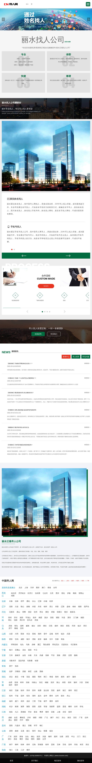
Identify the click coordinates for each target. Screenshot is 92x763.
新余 (35, 712)
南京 (11, 690)
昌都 (24, 671)
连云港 (46, 690)
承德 (53, 612)
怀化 (81, 706)
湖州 (34, 696)
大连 (16, 606)
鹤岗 (74, 593)
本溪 (34, 606)
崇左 (87, 744)
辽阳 (62, 606)
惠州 (55, 736)
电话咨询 (46, 286)
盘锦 (68, 606)
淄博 (21, 626)
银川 (11, 650)
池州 (10, 685)
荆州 (57, 677)
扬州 (58, 690)
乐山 (63, 717)
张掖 (47, 655)
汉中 (51, 639)
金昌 (24, 655)
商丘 (10, 620)
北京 (62, 580)
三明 (34, 701)
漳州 (22, 701)
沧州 (35, 612)
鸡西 (12, 596)
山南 (35, 671)
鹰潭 (41, 712)
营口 (51, 606)
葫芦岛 (86, 606)
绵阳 (40, 717)
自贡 (15, 717)
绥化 (63, 593)
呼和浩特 (14, 644)
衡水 (66, 612)
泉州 (57, 701)
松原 (51, 601)
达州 (86, 717)
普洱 (34, 731)
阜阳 (64, 682)
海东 (16, 666)
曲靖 (16, 731)
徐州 (22, 690)
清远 (27, 739)
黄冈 (62, 677)
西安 (11, 639)
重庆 (37, 587)
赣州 (47, 712)
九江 (16, 712)
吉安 (64, 712)
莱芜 (67, 626)
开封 (15, 617)
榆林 (45, 639)
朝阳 (80, 606)
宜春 (53, 712)
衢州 (51, 696)
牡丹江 (30, 593)
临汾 (62, 634)
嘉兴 (39, 696)
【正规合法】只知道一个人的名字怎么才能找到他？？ (21, 378)
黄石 (16, 677)
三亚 (16, 750)
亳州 (16, 685)
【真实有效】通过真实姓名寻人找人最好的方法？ (20, 392)
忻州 (57, 634)
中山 (73, 736)
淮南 (27, 682)
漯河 (69, 617)
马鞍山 (34, 682)
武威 (41, 655)
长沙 (11, 706)
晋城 (34, 634)
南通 (39, 690)
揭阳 (38, 739)
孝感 (51, 677)
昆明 (11, 731)
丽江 (28, 731)
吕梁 (68, 634)
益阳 (58, 706)
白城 (45, 601)
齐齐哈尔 (22, 593)
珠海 (21, 736)
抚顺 (28, 606)
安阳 (52, 617)
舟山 (68, 696)
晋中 (45, 634)
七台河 (45, 593)
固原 (30, 650)
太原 (11, 634)
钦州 (47, 744)
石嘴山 (17, 650)
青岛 (16, 626)
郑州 (10, 617)
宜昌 (28, 677)
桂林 (22, 744)
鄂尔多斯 (46, 644)
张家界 (52, 706)
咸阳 (22, 639)
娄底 (64, 706)
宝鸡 (16, 639)
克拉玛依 (21, 661)
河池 (76, 744)
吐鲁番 (29, 661)
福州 (11, 701)
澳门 (43, 587)
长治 (28, 634)
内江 (57, 717)
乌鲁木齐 (12, 661)
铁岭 (74, 606)
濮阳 (57, 617)
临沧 (51, 731)
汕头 (27, 736)
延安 (39, 639)
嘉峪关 (17, 655)
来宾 (81, 744)
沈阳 (11, 606)
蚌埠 (22, 682)
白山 (34, 601)
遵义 (24, 725)
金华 (45, 696)
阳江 (84, 736)
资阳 (27, 720)
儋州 (28, 750)
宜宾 (75, 717)
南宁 (11, 744)
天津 (32, 587)
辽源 (39, 601)
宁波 (16, 696)
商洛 (62, 639)
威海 (27, 626)
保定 (30, 612)
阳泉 (22, 634)
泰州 (70, 690)
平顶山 (28, 617)
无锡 (16, 690)
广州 (88, 580)
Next (88, 19)
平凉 (53, 655)
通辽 (39, 644)
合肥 (72, 580)
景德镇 (23, 712)
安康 (57, 639)
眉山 (10, 720)
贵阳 (11, 725)
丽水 (62, 696)
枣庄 (85, 626)
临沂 (79, 626)
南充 (69, 717)
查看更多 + (87, 363)
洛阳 (21, 617)
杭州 (77, 580)
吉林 (16, 601)
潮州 (32, 739)
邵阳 (34, 706)
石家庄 (11, 612)
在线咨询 (38, 334)
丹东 (39, 606)
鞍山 (22, 606)
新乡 (46, 617)
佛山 (32, 736)
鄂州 (39, 677)
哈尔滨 (13, 593)
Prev (3, 19)
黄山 (58, 682)
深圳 (82, 580)
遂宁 (52, 717)
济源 (36, 620)
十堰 (22, 677)
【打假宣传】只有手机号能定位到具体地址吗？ (19, 445)
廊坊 (47, 612)
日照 (50, 626)
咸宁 (68, 677)
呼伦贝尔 (55, 644)
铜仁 (41, 725)
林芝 (30, 671)
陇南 (76, 655)
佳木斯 (37, 593)
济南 (10, 626)
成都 (10, 717)
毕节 (35, 725)
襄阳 (34, 677)
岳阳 (39, 706)
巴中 (21, 720)
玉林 (58, 744)
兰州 (11, 655)
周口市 (22, 620)
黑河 (57, 593)
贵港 (53, 744)
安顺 (30, 725)
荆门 (45, 677)
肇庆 (21, 739)
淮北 (41, 682)
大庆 (51, 593)
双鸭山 (81, 593)
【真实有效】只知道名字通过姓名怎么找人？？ (19, 363)
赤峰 (33, 644)
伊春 (69, 593)
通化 (28, 601)
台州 (57, 696)
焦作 (34, 617)
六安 (81, 682)
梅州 (50, 736)
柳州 (16, 744)
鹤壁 (40, 617)
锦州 (45, 606)
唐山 (18, 612)
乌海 (27, 644)
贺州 (70, 744)
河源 (44, 736)
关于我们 (34, 761)
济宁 (10, 628)
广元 (46, 717)
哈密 (36, 661)
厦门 (16, 701)
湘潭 (22, 706)
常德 (45, 706)
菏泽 (73, 626)
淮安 (53, 690)
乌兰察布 (74, 644)
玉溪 (22, 731)
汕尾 (61, 736)
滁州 (75, 682)
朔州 (39, 634)
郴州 (70, 706)
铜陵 (46, 682)
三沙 (22, 750)
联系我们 (54, 334)
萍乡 (30, 712)
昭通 (45, 731)
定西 (70, 655)
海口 (11, 750)
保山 (39, 731)
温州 (22, 696)
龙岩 (28, 701)
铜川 (28, 639)
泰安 (62, 626)
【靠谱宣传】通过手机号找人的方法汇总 (18, 427)
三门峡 (75, 617)
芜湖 (16, 682)
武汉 (11, 677)
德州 (56, 626)
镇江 (64, 690)
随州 (74, 677)
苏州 (34, 690)
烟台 (33, 626)
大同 (16, 634)
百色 (64, 744)
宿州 (69, 682)
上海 (67, 580)
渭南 (34, 639)
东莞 (67, 736)
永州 (76, 706)
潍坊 (44, 626)
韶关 (38, 736)
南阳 (82, 617)
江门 (78, 736)
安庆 (52, 682)
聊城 (16, 628)
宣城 (87, 682)
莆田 (51, 701)
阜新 (57, 606)
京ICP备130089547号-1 (36, 755)
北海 (34, 744)
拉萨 (11, 671)
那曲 (41, 671)
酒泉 (58, 655)
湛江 (9, 739)
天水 (35, 655)
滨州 (21, 628)
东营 (39, 626)
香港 (49, 587)
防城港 (40, 744)
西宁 (11, 666)
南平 (45, 701)
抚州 (70, 712)
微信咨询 (80, 761)
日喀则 (17, 671)
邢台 (41, 612)
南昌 (11, 712)
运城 (51, 634)
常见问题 (85, 357)
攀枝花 (22, 717)
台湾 (55, 587)
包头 (22, 644)
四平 (22, 601)
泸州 (29, 717)
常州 (28, 690)
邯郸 (24, 612)
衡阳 (28, 706)
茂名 (15, 739)
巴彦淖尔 (64, 644)
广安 (80, 717)
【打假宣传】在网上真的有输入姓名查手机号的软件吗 (21, 410)
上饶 (58, 712)
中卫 (35, 650)
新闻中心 (66, 357)
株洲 (16, 706)
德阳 (34, 717)
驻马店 (29, 620)
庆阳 (64, 655)
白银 (30, 655)
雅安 (15, 720)
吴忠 (24, 650)
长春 (11, 601)
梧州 (28, 744)
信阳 (15, 620)
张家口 (59, 612)
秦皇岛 (72, 612)
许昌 (63, 617)
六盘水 (17, 725)
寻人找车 (76, 357)
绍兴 (28, 696)
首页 (11, 761)
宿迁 (76, 690)
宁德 (39, 701)
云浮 (44, 739)
